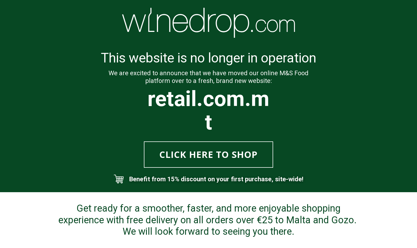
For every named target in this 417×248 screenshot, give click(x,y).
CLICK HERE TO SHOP (208, 154)
